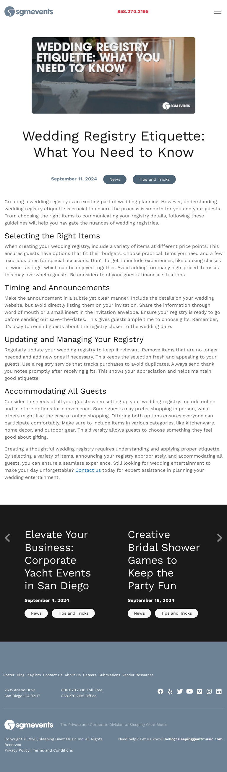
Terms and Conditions (53, 750)
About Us (73, 675)
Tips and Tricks (154, 179)
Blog (20, 675)
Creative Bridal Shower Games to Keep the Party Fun (164, 560)
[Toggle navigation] (218, 11)
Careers (89, 675)
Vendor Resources (137, 675)
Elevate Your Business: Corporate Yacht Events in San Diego (58, 560)
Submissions (109, 675)
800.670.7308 (73, 690)
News (114, 179)
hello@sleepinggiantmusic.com (194, 739)
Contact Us (52, 675)
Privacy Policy (17, 750)
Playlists (34, 675)
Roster (8, 675)
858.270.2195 (132, 11)
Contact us (88, 470)
